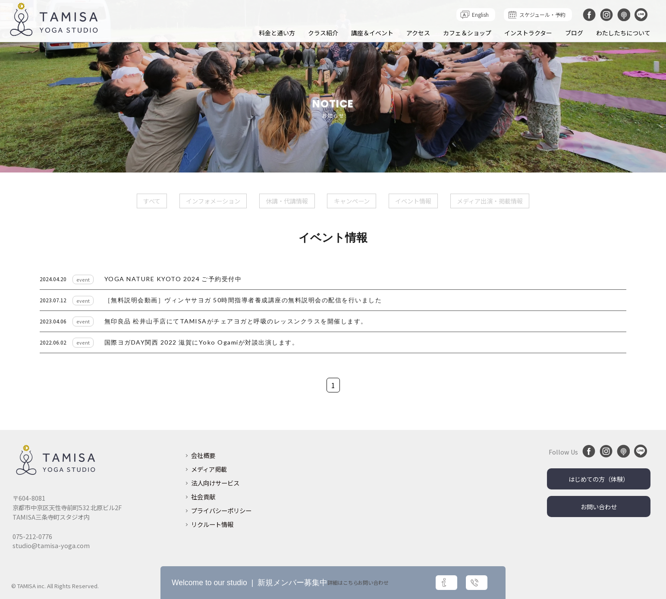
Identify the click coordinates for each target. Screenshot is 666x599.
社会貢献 (203, 495)
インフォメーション (213, 200)
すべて (151, 200)
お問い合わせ (599, 505)
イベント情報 (413, 200)
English (480, 14)
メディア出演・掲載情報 (490, 200)
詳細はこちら (404, 583)
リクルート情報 (212, 523)
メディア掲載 (209, 468)
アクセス (418, 32)
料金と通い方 (277, 32)
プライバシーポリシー (221, 509)
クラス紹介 (323, 32)
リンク (333, 279)
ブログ (574, 32)
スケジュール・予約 (542, 14)
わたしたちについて (623, 32)
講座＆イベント (372, 32)
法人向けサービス (215, 481)
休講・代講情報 (287, 200)
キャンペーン (352, 200)
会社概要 (203, 454)
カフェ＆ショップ (467, 32)
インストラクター (528, 32)
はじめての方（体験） (599, 478)
